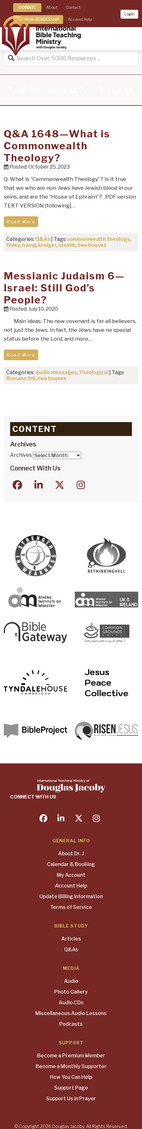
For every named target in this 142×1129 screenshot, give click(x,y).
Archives (21, 455)
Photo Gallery (71, 992)
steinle (67, 245)
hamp (29, 245)
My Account (71, 875)
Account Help (71, 886)
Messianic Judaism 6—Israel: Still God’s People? (64, 288)
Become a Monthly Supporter (71, 1066)
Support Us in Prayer (71, 1099)
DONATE (27, 7)
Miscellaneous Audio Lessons (71, 1013)
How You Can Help (71, 1077)
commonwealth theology (98, 239)
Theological (93, 372)
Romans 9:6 (21, 378)
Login (129, 14)
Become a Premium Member (71, 1056)
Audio (71, 981)
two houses (92, 245)
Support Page (71, 1088)
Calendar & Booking (71, 864)
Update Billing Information (71, 896)
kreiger (47, 245)
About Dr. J (71, 854)
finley (13, 245)
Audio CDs (71, 1003)
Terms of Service (71, 907)
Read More (21, 221)
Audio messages (56, 372)
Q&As (42, 239)
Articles (71, 939)
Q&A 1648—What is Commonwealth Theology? (57, 146)
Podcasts (71, 1024)
